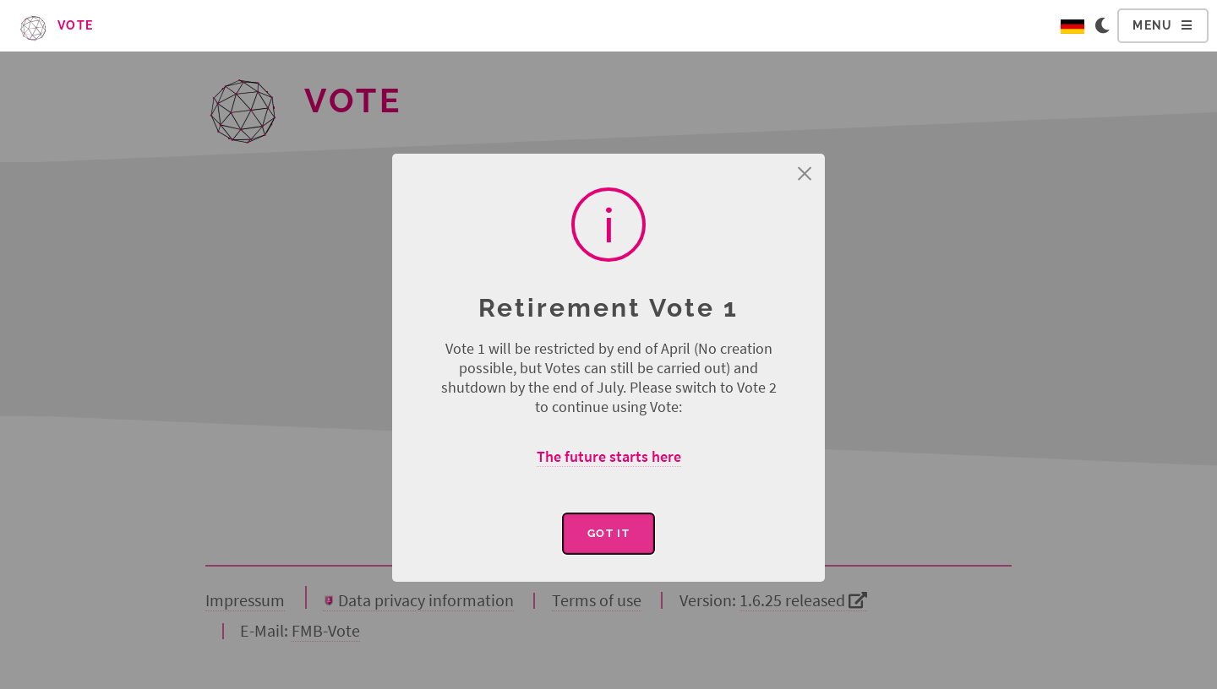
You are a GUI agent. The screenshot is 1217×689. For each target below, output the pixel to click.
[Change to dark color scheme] (1105, 26)
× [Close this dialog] (805, 174)
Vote (56, 25)
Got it (608, 533)
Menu (1152, 25)
